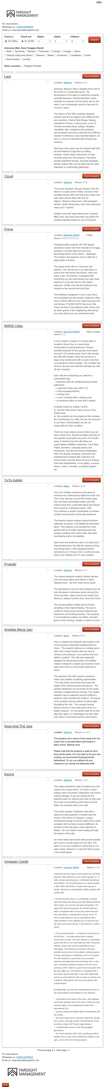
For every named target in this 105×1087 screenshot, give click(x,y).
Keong (9, 774)
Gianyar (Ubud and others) (18, 55)
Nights (40, 37)
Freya (8, 229)
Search (94, 39)
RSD (100, 2)
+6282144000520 (24, 27)
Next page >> (63, 1050)
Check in (8, 37)
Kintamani (61, 55)
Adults (57, 37)
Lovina (86, 55)
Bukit (8, 51)
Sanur (76, 51)
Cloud (8, 176)
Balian (49, 55)
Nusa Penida (11, 59)
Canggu (66, 51)
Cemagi (55, 51)
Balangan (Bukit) (71, 235)
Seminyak (19, 51)
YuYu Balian (13, 480)
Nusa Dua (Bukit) (71, 332)
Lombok (25, 59)
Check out (26, 37)
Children (74, 37)
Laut (7, 76)
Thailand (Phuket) (31, 66)
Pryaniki (10, 564)
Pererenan (42, 51)
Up (6, 1085)
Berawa (30, 51)
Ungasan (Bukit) (71, 867)
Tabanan (38, 55)
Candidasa (74, 55)
